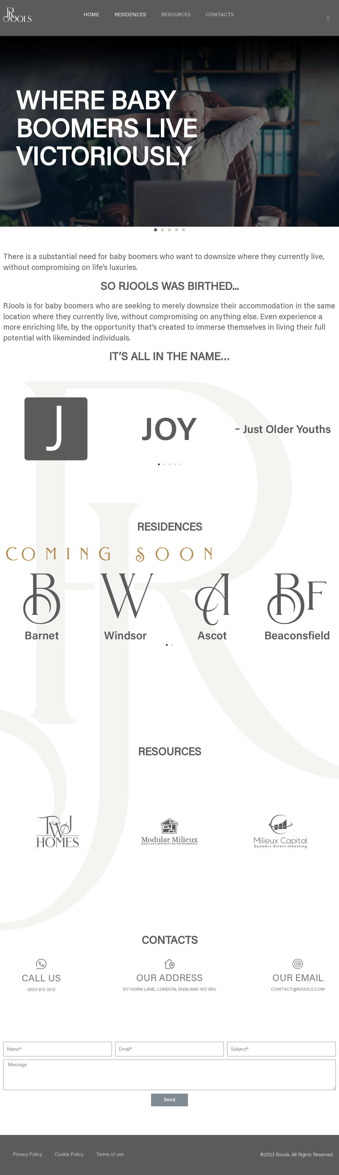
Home (91, 14)
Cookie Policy (69, 1154)
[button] (155, 229)
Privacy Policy (27, 1154)
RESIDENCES (130, 14)
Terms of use (110, 1154)
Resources (175, 14)
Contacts (220, 14)
